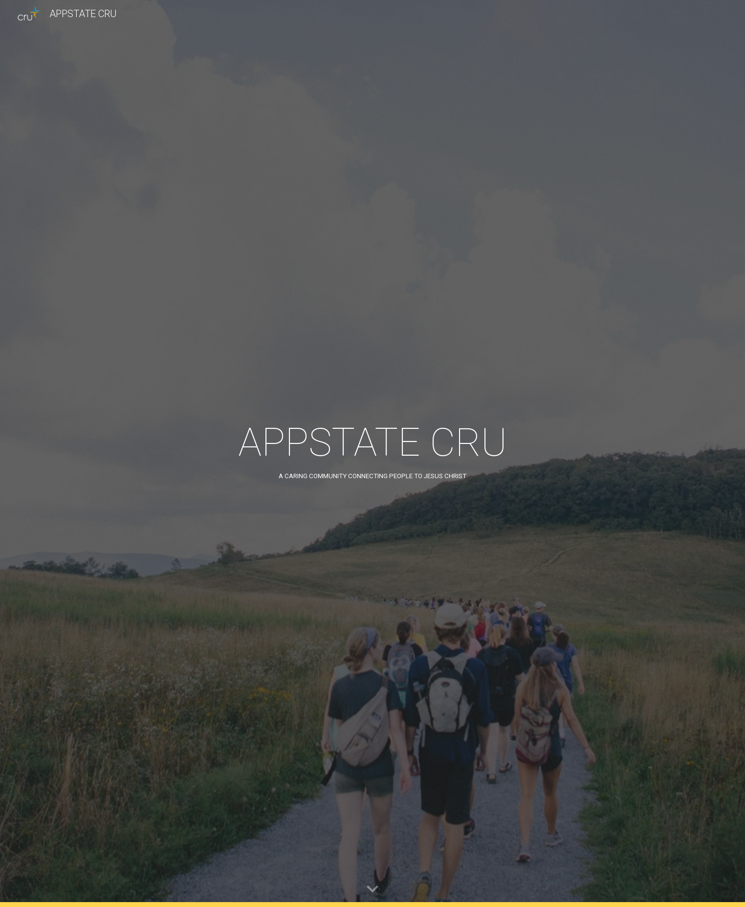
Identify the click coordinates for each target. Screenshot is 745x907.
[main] (372, 453)
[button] (372, 889)
